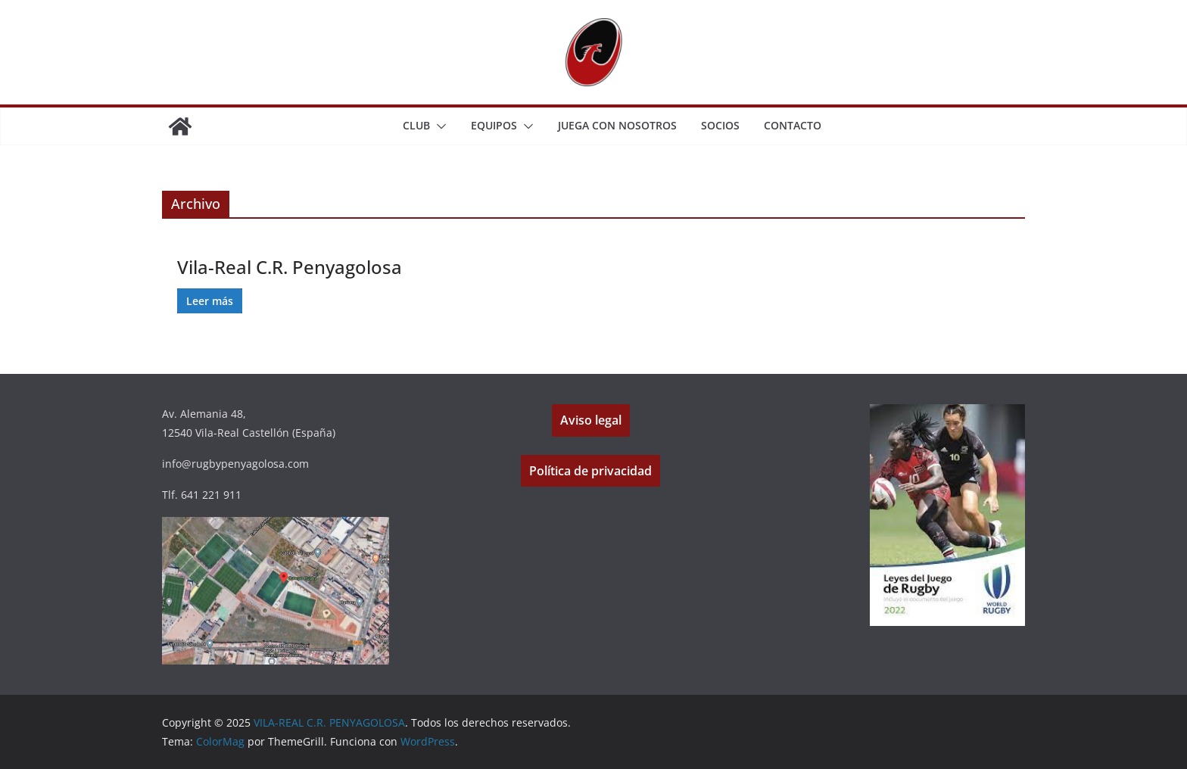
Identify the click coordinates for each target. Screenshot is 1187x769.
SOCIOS (720, 125)
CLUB (416, 125)
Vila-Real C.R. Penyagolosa (289, 266)
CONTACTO (792, 125)
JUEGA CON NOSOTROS (617, 125)
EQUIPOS (494, 125)
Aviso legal (591, 420)
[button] (438, 126)
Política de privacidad (590, 470)
